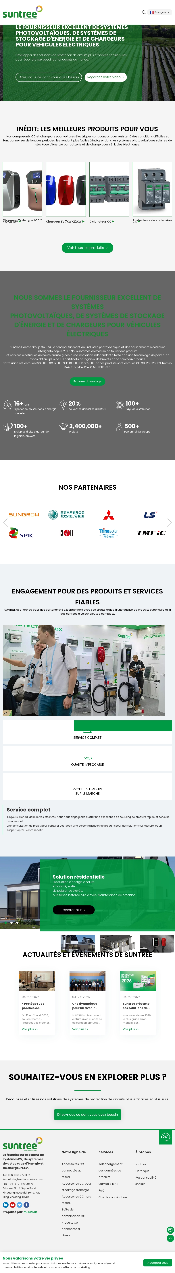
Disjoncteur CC (100, 221)
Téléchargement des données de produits (111, 1173)
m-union (30, 1214)
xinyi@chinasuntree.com (28, 1182)
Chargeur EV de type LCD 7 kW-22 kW (21, 221)
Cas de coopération (113, 1200)
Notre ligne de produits (74, 1155)
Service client (108, 1187)
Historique (142, 1173)
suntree (141, 1167)
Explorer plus (74, 912)
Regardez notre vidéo (106, 77)
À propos (143, 1154)
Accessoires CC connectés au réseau (73, 1173)
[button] (7, 523)
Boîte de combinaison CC (73, 1224)
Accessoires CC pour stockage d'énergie (73, 1194)
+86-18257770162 (19, 1177)
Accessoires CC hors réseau (76, 1210)
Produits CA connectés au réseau (71, 1241)
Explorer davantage (87, 382)
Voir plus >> (30, 1031)
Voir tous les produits (87, 248)
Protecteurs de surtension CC (152, 221)
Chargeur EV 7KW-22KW (64, 221)
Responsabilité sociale (145, 1183)
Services (106, 1154)
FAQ (102, 1194)
